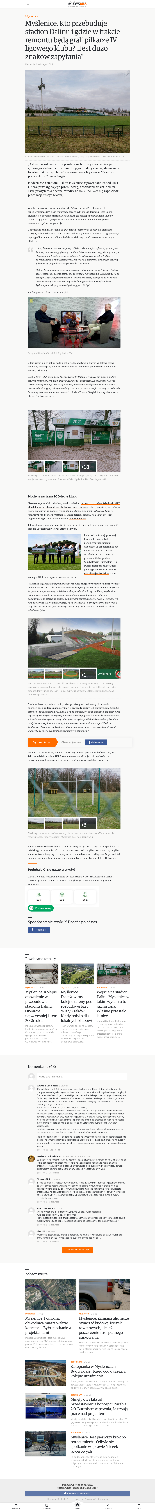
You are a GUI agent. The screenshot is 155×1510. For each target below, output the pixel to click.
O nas (69, 1499)
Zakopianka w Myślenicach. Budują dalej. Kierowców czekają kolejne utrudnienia (98, 1371)
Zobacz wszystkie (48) (77, 1249)
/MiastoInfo (95, 742)
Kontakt (61, 1499)
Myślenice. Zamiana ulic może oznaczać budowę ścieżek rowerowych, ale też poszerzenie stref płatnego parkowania (104, 1327)
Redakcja (30, 64)
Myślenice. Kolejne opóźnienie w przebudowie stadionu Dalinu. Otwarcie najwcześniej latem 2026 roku (41, 1006)
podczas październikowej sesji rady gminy (67, 708)
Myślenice (31, 16)
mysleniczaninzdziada (49, 1156)
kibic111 (41, 1231)
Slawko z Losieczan (47, 1085)
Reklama (51, 1499)
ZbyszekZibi (43, 1179)
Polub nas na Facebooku (76, 1493)
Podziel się (38, 930)
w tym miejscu (45, 396)
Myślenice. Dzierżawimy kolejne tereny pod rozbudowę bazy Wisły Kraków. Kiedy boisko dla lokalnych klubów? (76, 1006)
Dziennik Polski (77, 519)
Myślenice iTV (42, 212)
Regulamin (103, 1499)
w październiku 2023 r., (55, 525)
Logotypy (78, 1499)
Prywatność (90, 1499)
